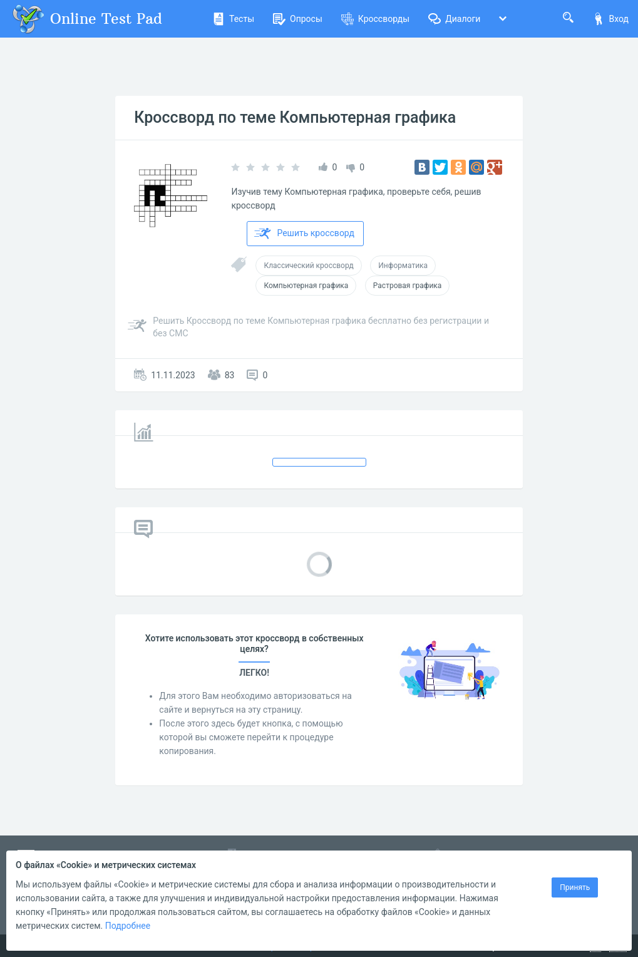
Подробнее (127, 926)
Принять (575, 887)
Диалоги (454, 19)
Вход (610, 19)
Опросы (297, 19)
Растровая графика (407, 285)
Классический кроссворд (308, 265)
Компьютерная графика (306, 285)
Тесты (233, 19)
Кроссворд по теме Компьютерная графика (295, 117)
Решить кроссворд (304, 233)
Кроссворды (375, 19)
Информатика (403, 265)
